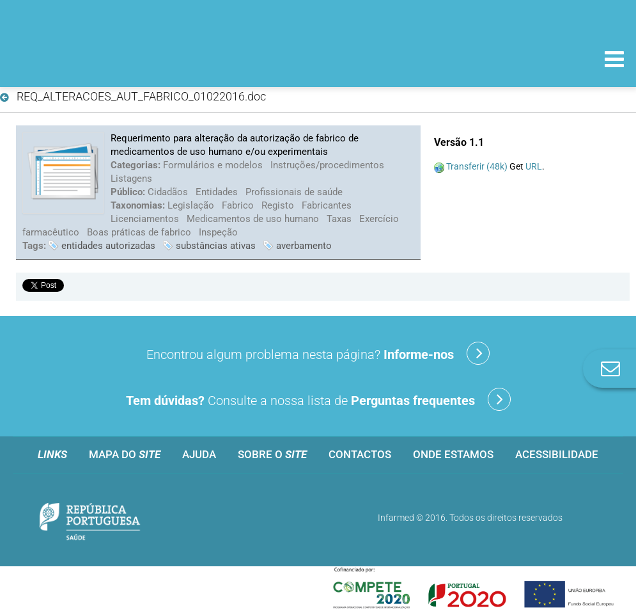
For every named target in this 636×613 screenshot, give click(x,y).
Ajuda (199, 454)
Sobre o (272, 454)
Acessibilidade (556, 454)
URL (533, 166)
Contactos (360, 454)
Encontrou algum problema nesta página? (318, 353)
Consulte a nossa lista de (318, 399)
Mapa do (124, 454)
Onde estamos (453, 454)
